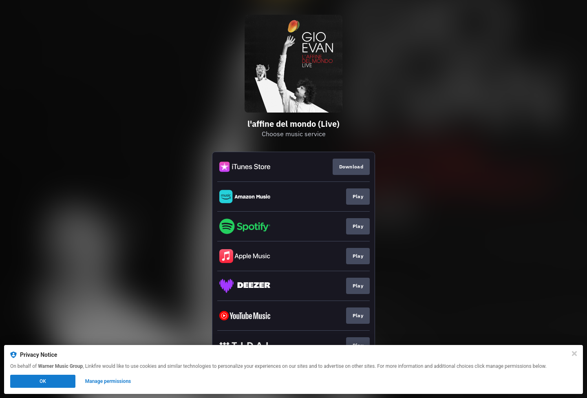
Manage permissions (108, 381)
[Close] (574, 353)
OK (43, 381)
